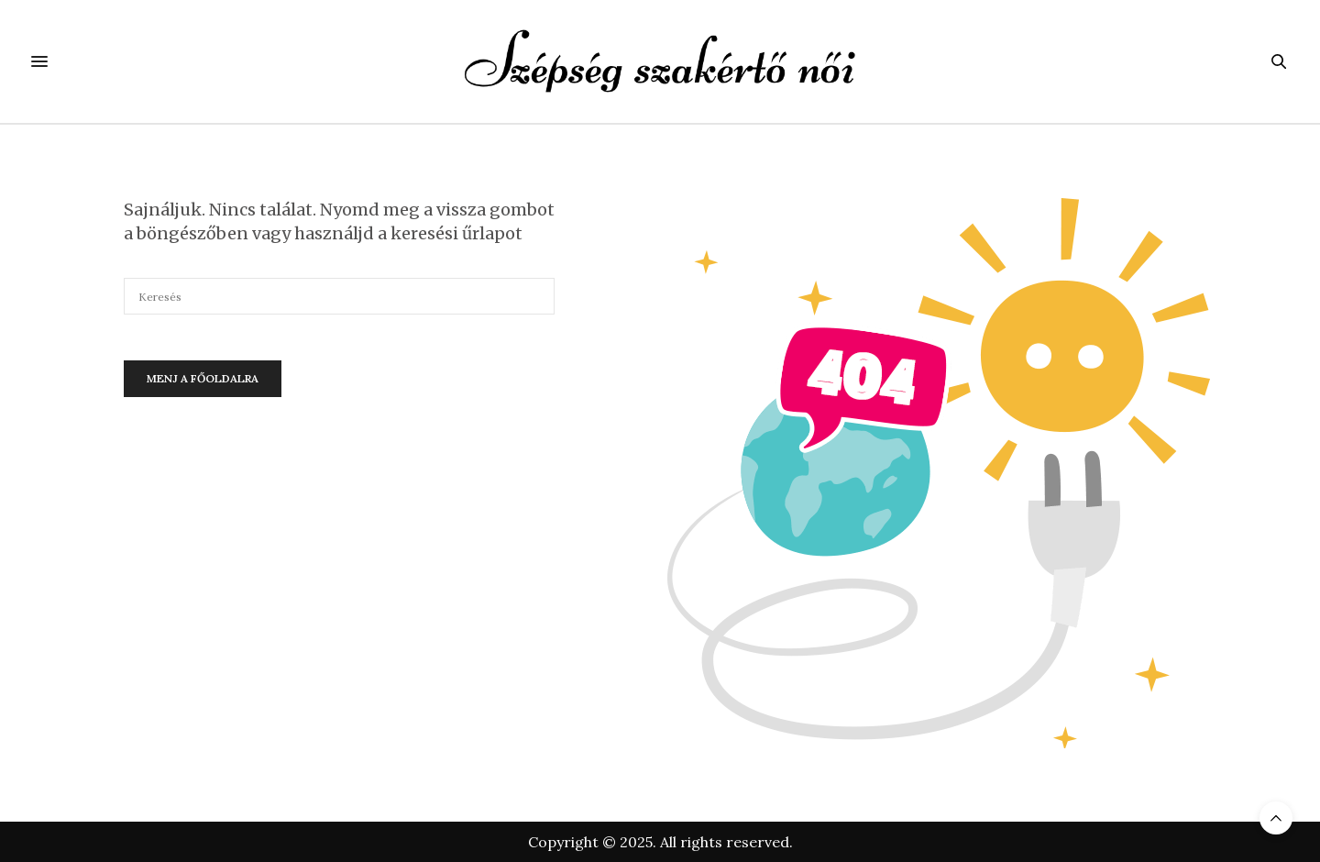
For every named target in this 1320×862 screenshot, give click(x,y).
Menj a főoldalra (202, 378)
